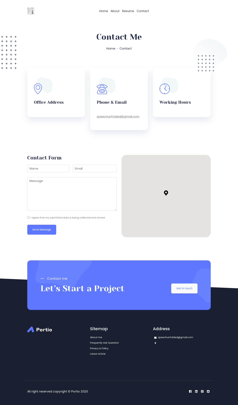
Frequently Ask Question (104, 342)
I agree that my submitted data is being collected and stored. (68, 217)
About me (96, 337)
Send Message (41, 229)
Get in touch (184, 288)
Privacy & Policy (99, 348)
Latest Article (98, 353)
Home (103, 11)
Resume (128, 11)
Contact (143, 11)
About (115, 11)
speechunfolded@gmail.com (118, 116)
